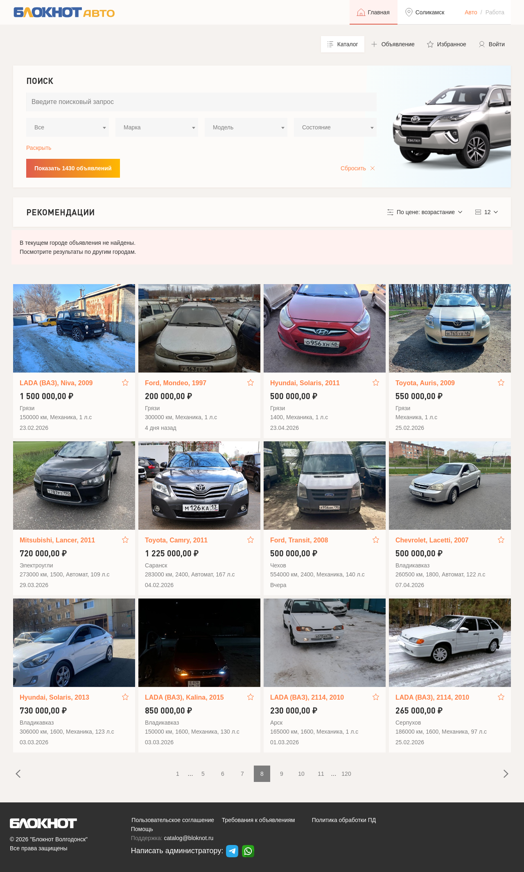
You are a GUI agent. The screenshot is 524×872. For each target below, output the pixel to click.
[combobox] (67, 127)
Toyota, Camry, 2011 (176, 540)
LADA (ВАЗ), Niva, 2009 (56, 383)
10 (301, 773)
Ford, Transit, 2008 (299, 540)
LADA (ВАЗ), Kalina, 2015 (184, 697)
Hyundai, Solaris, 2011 (305, 383)
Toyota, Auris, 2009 (425, 383)
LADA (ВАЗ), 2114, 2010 (307, 697)
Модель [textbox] (223, 127)
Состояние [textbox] (316, 127)
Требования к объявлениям (258, 820)
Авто (471, 12)
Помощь (142, 829)
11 (321, 773)
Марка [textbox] (132, 127)
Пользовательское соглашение (172, 820)
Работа (495, 12)
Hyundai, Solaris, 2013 (54, 697)
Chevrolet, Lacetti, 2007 (432, 540)
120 (346, 773)
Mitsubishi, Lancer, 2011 (57, 540)
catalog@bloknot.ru (189, 838)
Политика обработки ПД (344, 820)
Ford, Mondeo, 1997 (175, 383)
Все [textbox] (39, 127)
